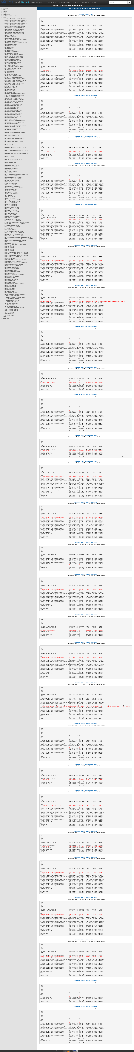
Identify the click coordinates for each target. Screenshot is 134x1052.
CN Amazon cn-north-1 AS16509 (13, 98)
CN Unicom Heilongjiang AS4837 (13, 110)
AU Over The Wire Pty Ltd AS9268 (14, 54)
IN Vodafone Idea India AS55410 (13, 177)
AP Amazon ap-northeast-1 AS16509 (14, 27)
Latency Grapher (32, 2)
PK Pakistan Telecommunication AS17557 (16, 262)
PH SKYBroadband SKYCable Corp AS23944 (16, 252)
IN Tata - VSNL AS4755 (11, 171)
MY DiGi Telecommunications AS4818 (15, 224)
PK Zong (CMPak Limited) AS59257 (14, 264)
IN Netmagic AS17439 (10, 162)
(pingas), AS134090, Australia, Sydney (15, 24)
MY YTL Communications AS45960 (14, 231)
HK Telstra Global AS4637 (11, 123)
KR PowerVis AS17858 (10, 215)
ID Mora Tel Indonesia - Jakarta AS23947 (15, 131)
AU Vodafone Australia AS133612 (13, 75)
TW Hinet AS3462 (9, 304)
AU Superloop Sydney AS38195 (13, 60)
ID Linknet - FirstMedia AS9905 (13, 128)
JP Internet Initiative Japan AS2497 (14, 188)
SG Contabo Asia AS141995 (12, 268)
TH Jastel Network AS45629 (12, 298)
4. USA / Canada (6, 14)
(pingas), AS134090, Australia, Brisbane (15, 18)
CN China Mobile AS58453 (11, 102)
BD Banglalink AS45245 (11, 87)
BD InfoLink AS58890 (10, 90)
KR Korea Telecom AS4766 (12, 209)
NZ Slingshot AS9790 (10, 243)
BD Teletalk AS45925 (10, 92)
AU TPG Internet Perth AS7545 (13, 68)
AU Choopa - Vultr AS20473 (12, 41)
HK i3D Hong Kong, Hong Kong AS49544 (15, 125)
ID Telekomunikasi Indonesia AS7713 (14, 137)
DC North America (64, 2)
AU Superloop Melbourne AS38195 (14, 57)
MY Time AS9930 (9, 228)
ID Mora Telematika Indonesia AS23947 (15, 132)
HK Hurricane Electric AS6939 (12, 114)
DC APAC (76, 2)
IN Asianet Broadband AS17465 (13, 149)
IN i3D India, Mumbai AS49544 (12, 182)
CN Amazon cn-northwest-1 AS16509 (14, 99)
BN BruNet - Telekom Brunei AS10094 (15, 93)
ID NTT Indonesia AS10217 (12, 135)
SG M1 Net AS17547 (10, 273)
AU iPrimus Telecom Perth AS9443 (14, 81)
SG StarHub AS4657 (10, 288)
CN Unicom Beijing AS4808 (12, 107)
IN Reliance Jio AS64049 (11, 168)
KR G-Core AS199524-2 (11, 204)
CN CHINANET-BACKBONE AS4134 (14, 101)
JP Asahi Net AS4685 (10, 185)
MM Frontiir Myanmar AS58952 (13, 221)
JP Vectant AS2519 (10, 198)
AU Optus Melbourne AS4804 (12, 51)
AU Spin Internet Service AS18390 (14, 56)
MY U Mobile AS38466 (10, 230)
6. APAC (4, 17)
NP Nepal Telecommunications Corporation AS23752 (19, 239)
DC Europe (52, 2)
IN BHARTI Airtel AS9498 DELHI (13, 152)
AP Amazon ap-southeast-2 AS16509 (14, 33)
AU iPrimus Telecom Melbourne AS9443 (15, 80)
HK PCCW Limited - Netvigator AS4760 (15, 120)
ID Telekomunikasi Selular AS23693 (14, 141)
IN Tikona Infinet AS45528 (11, 176)
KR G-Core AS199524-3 (11, 206)
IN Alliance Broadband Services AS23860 (15, 147)
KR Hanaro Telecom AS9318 (12, 207)
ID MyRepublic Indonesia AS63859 (14, 134)
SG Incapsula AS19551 (11, 270)
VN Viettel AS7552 (9, 313)
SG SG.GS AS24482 (10, 277)
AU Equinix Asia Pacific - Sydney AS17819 (16, 42)
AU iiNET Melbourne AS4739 (12, 84)
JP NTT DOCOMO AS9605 (11, 194)
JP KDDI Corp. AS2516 (11, 191)
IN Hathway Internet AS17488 (12, 161)
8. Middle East (5, 318)
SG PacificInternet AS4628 (12, 276)
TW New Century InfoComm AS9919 (14, 307)
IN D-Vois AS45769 (9, 156)
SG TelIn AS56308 (9, 291)
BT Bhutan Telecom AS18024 (12, 96)
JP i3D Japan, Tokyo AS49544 (12, 201)
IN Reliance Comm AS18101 (12, 165)
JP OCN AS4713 (9, 195)
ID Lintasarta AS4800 (10, 129)
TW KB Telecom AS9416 (11, 306)
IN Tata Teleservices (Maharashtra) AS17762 (16, 174)
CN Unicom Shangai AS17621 (12, 111)
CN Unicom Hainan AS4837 (12, 108)
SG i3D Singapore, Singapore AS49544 (15, 294)
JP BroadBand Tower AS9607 (12, 186)
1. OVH (3, 9)
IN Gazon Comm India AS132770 (13, 159)
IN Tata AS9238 (8, 173)
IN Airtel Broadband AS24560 (12, 146)
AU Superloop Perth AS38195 (12, 59)
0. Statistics (5, 8)
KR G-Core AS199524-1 (11, 203)
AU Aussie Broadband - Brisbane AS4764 (16, 39)
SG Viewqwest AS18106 (11, 292)
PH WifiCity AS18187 (10, 258)
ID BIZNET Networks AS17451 (12, 126)
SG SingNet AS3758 (10, 280)
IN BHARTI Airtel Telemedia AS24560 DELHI (16, 153)
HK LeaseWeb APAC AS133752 (13, 116)
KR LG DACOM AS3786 (11, 213)
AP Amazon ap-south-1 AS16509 (13, 30)
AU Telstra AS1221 (9, 69)
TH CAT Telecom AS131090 (12, 295)
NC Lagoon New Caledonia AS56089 (14, 233)
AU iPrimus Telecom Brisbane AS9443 (15, 78)
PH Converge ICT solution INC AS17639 (15, 245)
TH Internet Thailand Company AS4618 (15, 297)
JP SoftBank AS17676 (10, 197)
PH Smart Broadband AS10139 (13, 256)
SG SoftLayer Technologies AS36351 (14, 283)
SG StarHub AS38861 (10, 286)
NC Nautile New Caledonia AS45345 (14, 236)
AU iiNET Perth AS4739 (11, 86)
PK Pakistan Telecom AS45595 (13, 261)
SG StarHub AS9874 (10, 289)
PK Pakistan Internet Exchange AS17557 (15, 259)
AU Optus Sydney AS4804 (11, 53)
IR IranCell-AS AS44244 (11, 183)
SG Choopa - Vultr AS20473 (12, 267)
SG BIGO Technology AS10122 (13, 265)
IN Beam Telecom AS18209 (12, 155)
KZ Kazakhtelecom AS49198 (12, 216)
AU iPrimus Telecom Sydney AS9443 (14, 83)
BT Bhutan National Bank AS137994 (14, 95)
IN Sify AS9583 (8, 170)
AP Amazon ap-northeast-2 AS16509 (14, 29)
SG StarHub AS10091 (10, 285)
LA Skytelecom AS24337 (11, 218)
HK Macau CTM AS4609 (11, 117)
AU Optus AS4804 (9, 47)
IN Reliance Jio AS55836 (11, 167)
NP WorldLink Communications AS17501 (15, 240)
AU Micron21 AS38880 (10, 45)
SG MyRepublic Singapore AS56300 (14, 274)
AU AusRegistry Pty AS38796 (12, 38)
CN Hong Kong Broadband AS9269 (14, 104)
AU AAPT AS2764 (9, 35)
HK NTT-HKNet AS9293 (11, 119)
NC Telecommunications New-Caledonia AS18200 (18, 237)
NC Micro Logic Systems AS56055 (14, 234)
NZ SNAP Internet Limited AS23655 (14, 242)
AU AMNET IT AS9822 (10, 36)
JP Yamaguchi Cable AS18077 (12, 200)
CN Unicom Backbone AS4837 (13, 105)
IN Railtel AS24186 (9, 164)
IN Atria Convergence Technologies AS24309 (16, 150)
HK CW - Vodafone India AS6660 (13, 113)
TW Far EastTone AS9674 (11, 303)
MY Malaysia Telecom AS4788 (12, 227)
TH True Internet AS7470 (11, 301)
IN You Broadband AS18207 (12, 180)
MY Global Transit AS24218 (12, 225)
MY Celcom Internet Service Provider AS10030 (17, 222)
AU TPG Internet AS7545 (11, 63)
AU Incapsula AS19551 (11, 44)
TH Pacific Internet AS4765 (12, 300)
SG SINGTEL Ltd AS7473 (11, 279)
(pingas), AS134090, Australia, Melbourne (16, 20)
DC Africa (85, 2)
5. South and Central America (9, 15)
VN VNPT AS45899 (9, 312)
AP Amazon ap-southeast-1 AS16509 (14, 32)
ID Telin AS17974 (9, 144)
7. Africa (4, 316)
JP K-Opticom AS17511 (11, 189)
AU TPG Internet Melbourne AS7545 (14, 66)
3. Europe (4, 12)
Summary (95, 2)
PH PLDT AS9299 (9, 246)
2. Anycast (4, 11)
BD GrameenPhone (10, 89)
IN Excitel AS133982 (10, 158)
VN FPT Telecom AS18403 (11, 309)
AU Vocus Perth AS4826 (11, 74)
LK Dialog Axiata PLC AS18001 (13, 219)
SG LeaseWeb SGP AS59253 (12, 271)
